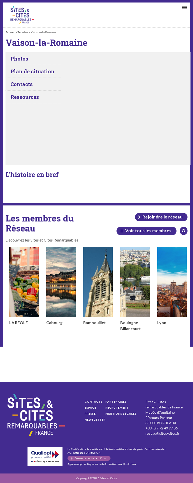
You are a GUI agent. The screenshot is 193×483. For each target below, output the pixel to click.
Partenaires (116, 401)
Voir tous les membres (148, 230)
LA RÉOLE (24, 286)
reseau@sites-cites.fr (162, 433)
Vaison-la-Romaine (22, 15)
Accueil (10, 32)
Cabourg (61, 286)
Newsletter (95, 419)
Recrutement (117, 407)
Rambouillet (98, 286)
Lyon (172, 286)
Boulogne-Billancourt (135, 289)
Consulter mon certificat (90, 458)
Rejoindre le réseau (162, 216)
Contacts (93, 401)
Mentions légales (121, 413)
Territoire (24, 32)
